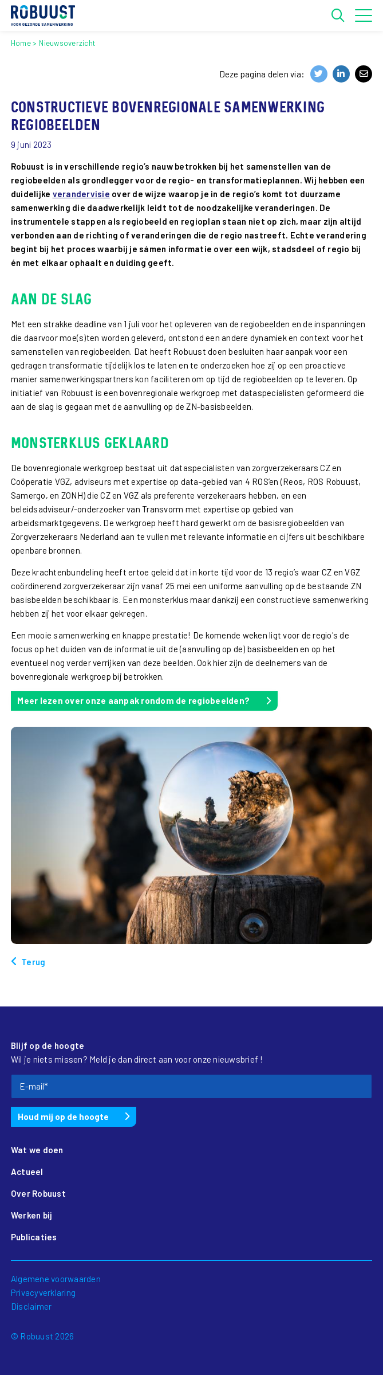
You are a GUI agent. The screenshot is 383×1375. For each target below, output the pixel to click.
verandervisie (81, 194)
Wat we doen (37, 1150)
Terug (33, 962)
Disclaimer (31, 1306)
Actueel (27, 1171)
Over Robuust (38, 1193)
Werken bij (32, 1215)
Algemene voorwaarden (56, 1279)
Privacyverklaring (43, 1292)
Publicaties (34, 1237)
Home (21, 43)
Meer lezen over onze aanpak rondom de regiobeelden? (133, 700)
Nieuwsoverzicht (67, 43)
